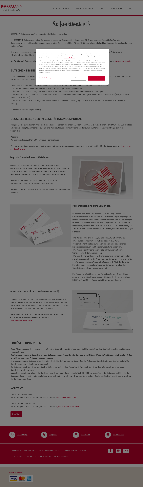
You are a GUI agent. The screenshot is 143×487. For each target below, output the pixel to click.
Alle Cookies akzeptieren (96, 78)
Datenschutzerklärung (70, 57)
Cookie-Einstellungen (45, 78)
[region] (72, 67)
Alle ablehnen (78, 78)
